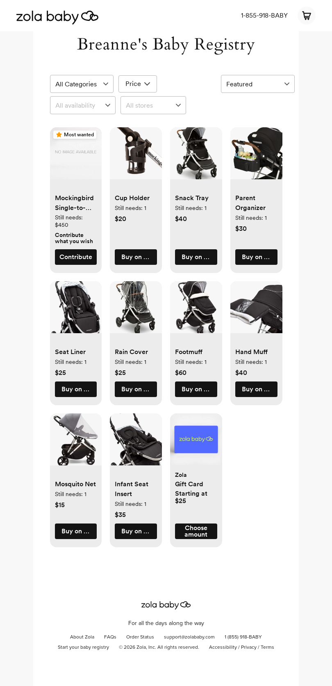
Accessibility (223, 647)
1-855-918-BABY (264, 15)
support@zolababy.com (189, 637)
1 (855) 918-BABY (243, 637)
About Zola (82, 637)
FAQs (110, 637)
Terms (267, 647)
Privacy (249, 647)
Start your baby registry (83, 647)
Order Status (140, 637)
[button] (76, 157)
